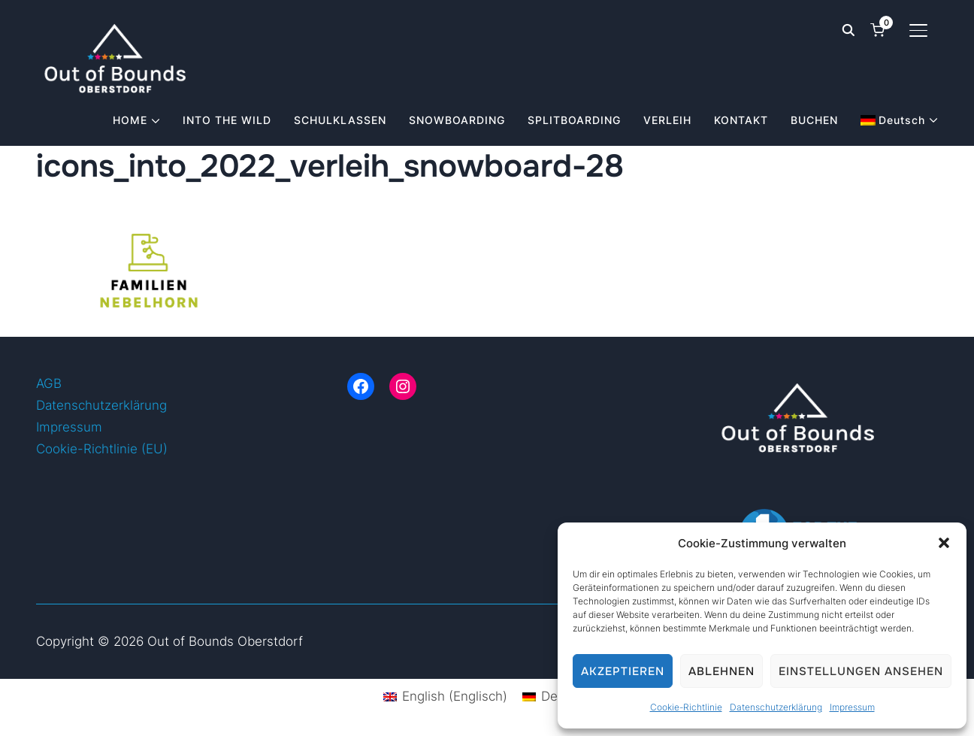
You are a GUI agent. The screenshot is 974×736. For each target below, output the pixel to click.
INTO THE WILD (227, 120)
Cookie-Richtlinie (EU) (102, 448)
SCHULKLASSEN (340, 120)
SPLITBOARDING (574, 120)
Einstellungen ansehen (861, 671)
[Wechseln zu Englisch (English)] (445, 696)
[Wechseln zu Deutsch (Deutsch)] (556, 696)
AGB (49, 383)
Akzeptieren (622, 671)
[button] (943, 542)
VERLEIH (667, 120)
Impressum (852, 707)
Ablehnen (721, 671)
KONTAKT (741, 120)
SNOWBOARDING (457, 120)
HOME (130, 120)
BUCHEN (814, 120)
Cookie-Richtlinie (686, 707)
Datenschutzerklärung (776, 707)
